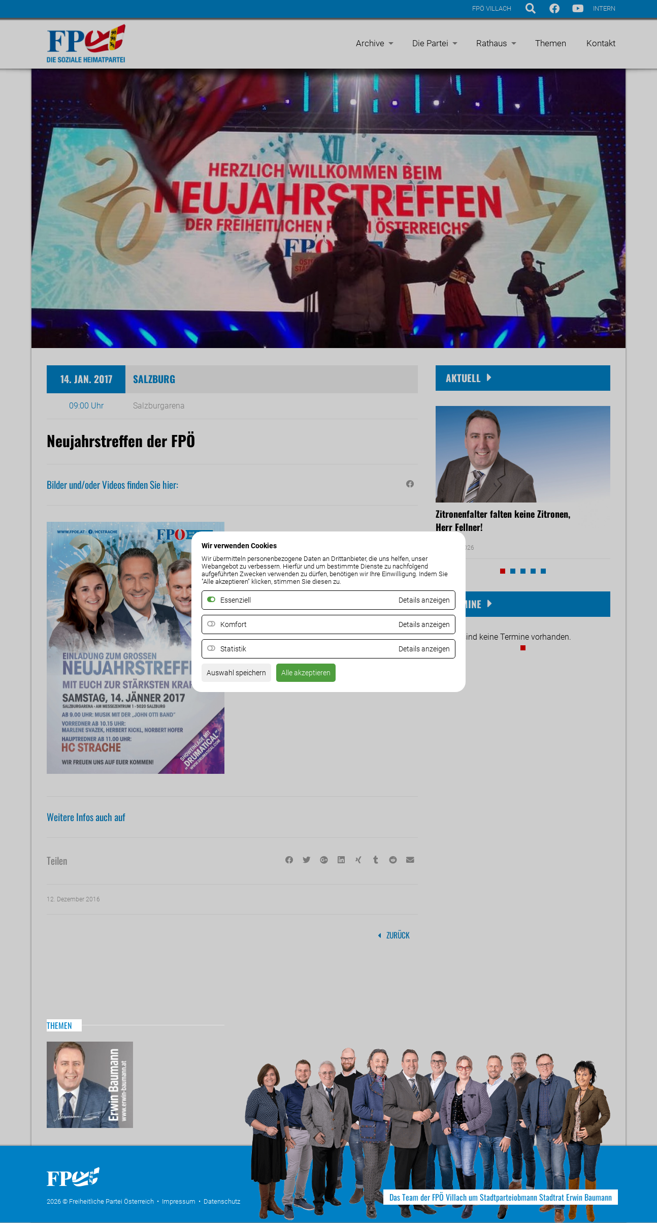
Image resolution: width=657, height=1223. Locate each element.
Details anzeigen (420, 624)
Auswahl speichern (240, 675)
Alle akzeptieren (317, 675)
